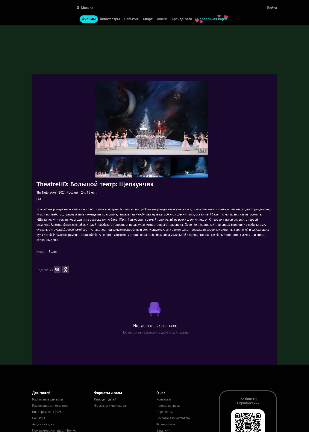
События (131, 19)
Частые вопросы (168, 405)
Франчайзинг (166, 424)
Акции (162, 19)
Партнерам (164, 412)
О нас (160, 393)
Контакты (163, 399)
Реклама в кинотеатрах (173, 418)
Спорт (148, 19)
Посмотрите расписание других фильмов (154, 332)
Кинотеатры (110, 19)
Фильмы (89, 19)
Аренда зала (181, 19)
